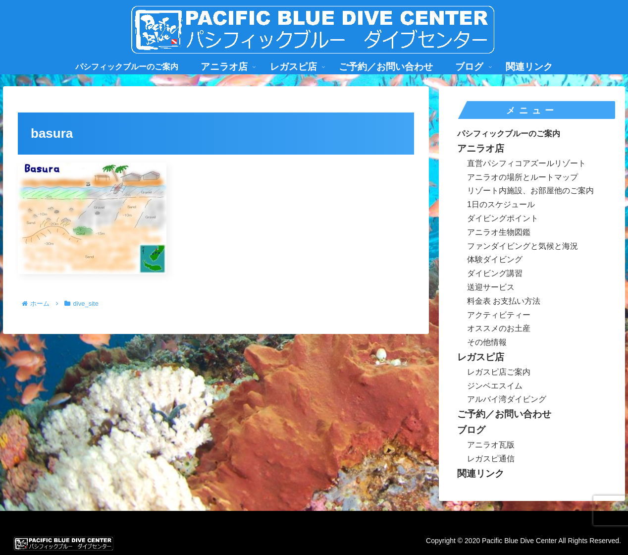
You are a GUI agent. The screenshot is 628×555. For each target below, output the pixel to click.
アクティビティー (498, 315)
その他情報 (487, 342)
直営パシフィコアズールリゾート (526, 163)
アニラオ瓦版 (491, 445)
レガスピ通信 (491, 458)
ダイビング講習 (495, 273)
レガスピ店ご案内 (498, 372)
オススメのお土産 (498, 328)
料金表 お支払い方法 (503, 301)
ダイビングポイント (502, 218)
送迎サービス (491, 287)
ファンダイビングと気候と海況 (522, 246)
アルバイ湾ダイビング (506, 399)
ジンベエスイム (495, 386)
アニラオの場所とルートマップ (522, 177)
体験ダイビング (495, 259)
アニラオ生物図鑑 (498, 232)
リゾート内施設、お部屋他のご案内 (530, 190)
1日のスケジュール (501, 204)
